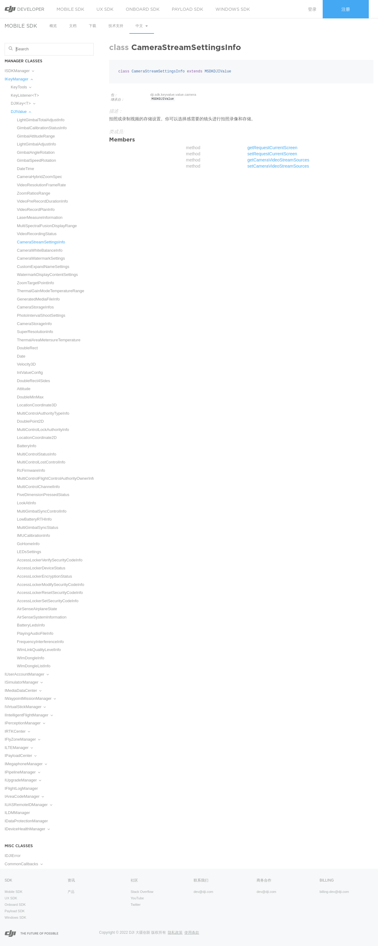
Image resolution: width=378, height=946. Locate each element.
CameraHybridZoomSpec (39, 176)
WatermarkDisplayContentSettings (47, 274)
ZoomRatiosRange (33, 193)
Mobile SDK (70, 9)
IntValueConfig (30, 372)
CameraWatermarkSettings (41, 258)
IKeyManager (19, 79)
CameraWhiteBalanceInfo (39, 250)
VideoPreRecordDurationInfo (42, 201)
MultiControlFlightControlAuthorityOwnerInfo (52, 478)
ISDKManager (19, 70)
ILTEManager (19, 747)
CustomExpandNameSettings (43, 266)
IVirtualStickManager (25, 706)
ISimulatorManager (24, 682)
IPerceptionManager (25, 723)
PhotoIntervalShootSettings (41, 315)
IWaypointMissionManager (30, 698)
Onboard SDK (142, 9)
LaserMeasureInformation (39, 217)
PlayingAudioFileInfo (35, 633)
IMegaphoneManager (26, 764)
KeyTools (21, 87)
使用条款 (191, 932)
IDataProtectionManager (26, 821)
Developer (24, 9)
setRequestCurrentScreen (272, 153)
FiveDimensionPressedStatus (43, 494)
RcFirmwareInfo (31, 470)
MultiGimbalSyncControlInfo (41, 511)
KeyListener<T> (25, 95)
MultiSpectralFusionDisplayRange (47, 225)
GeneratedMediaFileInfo (38, 299)
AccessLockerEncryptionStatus (44, 576)
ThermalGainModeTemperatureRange (50, 291)
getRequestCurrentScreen (272, 147)
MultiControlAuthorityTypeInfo (43, 413)
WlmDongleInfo (30, 658)
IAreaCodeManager (24, 796)
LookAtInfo (26, 503)
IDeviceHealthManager (27, 829)
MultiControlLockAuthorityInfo (43, 429)
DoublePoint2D (30, 421)
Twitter (135, 904)
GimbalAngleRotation (36, 152)
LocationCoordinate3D (37, 405)
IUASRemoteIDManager (28, 804)
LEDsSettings (29, 551)
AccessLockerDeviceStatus (41, 568)
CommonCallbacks (24, 864)
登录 (312, 9)
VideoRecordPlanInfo (36, 209)
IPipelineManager (22, 772)
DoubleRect (27, 348)
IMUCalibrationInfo (33, 535)
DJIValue (21, 111)
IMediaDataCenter (23, 690)
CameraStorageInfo (34, 323)
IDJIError (13, 855)
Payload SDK (187, 9)
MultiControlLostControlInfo (41, 462)
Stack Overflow (142, 892)
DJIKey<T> (23, 103)
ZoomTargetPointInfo (35, 283)
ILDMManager (17, 812)
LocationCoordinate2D (37, 437)
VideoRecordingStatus (37, 233)
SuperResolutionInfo (35, 331)
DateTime (25, 168)
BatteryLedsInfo (31, 625)
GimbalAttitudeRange (36, 136)
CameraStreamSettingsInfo (41, 242)
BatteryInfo (26, 446)
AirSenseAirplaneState (37, 609)
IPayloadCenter (21, 755)
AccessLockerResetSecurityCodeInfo (50, 592)
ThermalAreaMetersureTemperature (49, 340)
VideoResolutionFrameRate (41, 185)
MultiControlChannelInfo (38, 486)
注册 (345, 9)
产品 (71, 892)
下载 (92, 25)
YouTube (137, 898)
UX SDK (104, 9)
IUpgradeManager (23, 780)
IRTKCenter (17, 731)
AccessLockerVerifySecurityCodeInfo (49, 560)
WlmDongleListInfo (33, 666)
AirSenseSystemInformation (41, 617)
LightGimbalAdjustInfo (36, 144)
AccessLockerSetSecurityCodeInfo (47, 601)
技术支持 (115, 25)
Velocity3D (26, 364)
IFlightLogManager (21, 788)
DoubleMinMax (30, 397)
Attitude (23, 388)
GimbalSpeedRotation (36, 160)
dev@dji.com (203, 892)
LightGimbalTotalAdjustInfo (41, 120)
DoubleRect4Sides (33, 380)
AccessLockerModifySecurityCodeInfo (50, 584)
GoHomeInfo (28, 543)
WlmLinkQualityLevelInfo (39, 649)
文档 (73, 25)
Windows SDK (232, 9)
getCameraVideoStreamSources (278, 159)
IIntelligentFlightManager (29, 715)
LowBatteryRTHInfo (34, 519)
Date (21, 356)
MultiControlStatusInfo (36, 454)
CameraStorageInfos (35, 307)
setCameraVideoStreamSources (278, 166)
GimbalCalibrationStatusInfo (42, 128)
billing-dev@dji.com (334, 892)
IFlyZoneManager (22, 739)
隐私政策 (175, 932)
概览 (53, 25)
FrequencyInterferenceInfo (40, 641)
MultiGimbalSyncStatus (37, 527)
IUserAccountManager (27, 674)
